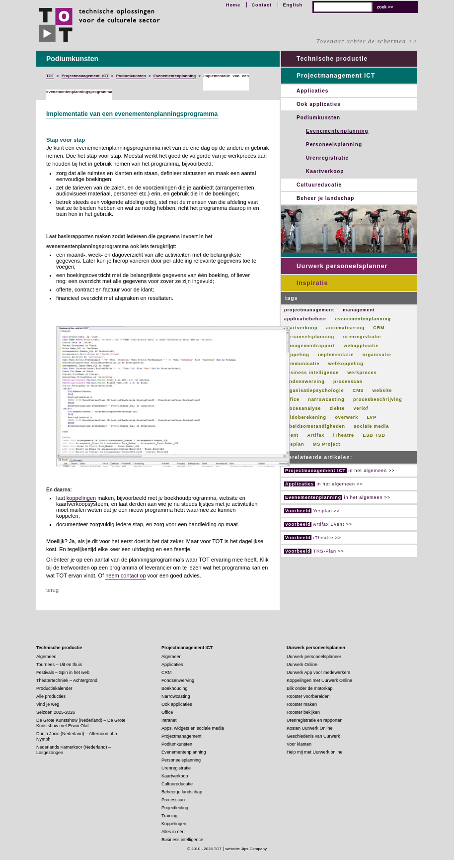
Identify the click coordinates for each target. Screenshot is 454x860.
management (359, 309)
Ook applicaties (319, 104)
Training (169, 815)
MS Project (327, 444)
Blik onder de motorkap (310, 688)
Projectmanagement (181, 736)
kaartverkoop (300, 327)
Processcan (173, 799)
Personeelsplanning (334, 144)
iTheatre (343, 435)
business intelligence (311, 372)
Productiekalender (54, 688)
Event (291, 435)
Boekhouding (174, 688)
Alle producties (51, 696)
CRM (378, 327)
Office (292, 399)
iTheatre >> (312, 537)
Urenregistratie (327, 158)
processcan (348, 381)
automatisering (345, 327)
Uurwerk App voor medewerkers (318, 672)
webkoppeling (346, 363)
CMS (358, 390)
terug (52, 590)
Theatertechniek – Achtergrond (66, 680)
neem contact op (125, 575)
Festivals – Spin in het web (62, 672)
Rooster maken (302, 704)
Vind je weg (47, 704)
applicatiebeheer (305, 318)
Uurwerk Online (302, 664)
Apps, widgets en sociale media (192, 728)
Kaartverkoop (325, 171)
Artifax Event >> (318, 524)
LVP (372, 417)
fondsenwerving (304, 381)
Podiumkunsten (318, 117)
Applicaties (312, 91)
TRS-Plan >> (314, 551)
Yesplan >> (312, 510)
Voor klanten (299, 744)
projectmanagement (309, 309)
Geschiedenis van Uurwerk (313, 736)
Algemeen (46, 656)
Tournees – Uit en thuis (59, 664)
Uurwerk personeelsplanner (342, 266)
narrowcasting (326, 399)
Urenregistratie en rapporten (315, 720)
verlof (360, 408)
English (293, 4)
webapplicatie (361, 345)
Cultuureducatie (319, 185)
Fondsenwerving (177, 680)
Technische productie (332, 58)
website (382, 390)
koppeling (296, 354)
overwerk (346, 417)
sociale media (371, 426)
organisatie (377, 354)
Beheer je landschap (325, 198)
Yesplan (294, 444)
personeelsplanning (309, 336)
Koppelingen (173, 823)
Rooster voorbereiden (308, 696)
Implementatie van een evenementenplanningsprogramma (132, 113)
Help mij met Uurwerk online (315, 752)
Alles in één (173, 831)
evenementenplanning (363, 318)
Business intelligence (182, 839)
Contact (261, 4)
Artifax (315, 435)
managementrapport (309, 345)
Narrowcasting (175, 696)
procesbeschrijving (377, 399)
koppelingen (81, 498)
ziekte (337, 408)
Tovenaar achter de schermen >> (367, 41)
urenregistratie (362, 336)
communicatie (301, 363)
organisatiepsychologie (314, 390)
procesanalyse (302, 408)
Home (233, 4)
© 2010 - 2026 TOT (204, 849)
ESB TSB (374, 435)
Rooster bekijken (303, 712)
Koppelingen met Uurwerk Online (319, 680)
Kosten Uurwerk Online (310, 728)
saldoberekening (305, 417)
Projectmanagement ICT (336, 75)
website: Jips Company (246, 849)
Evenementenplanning (337, 131)
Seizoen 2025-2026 (55, 712)
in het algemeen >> (339, 470)
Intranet (169, 720)
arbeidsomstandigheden (314, 426)
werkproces (362, 372)
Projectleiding (174, 807)
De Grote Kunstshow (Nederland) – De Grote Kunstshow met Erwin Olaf (81, 723)
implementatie (336, 354)
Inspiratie (312, 283)
